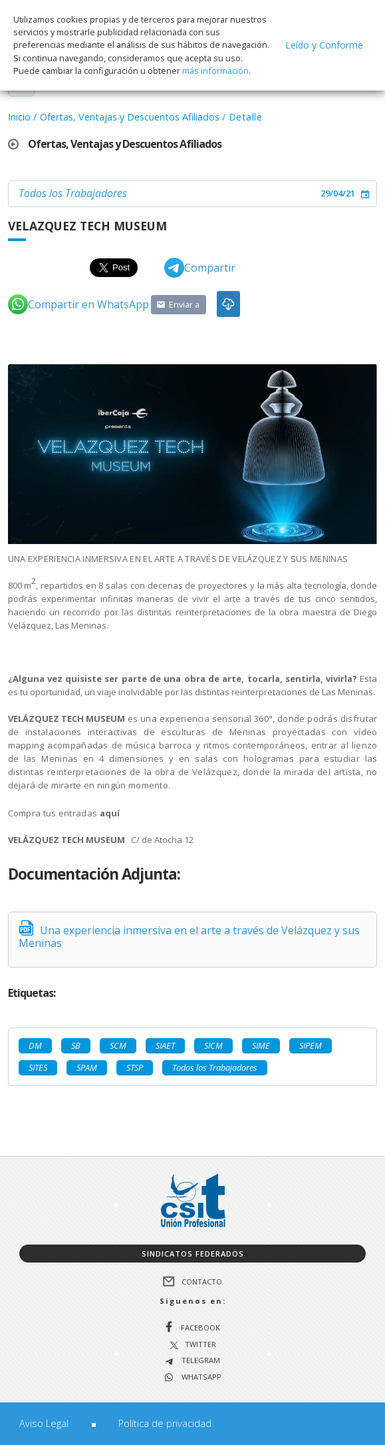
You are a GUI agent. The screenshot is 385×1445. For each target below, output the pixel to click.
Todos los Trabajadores (73, 193)
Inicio (19, 117)
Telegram (200, 1360)
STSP (134, 1067)
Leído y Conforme (324, 45)
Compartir (199, 268)
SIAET (165, 1045)
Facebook (200, 1327)
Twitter (200, 1344)
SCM (118, 1045)
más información (215, 71)
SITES (38, 1067)
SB (75, 1045)
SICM (213, 1045)
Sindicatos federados (193, 1254)
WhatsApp (200, 1377)
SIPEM (310, 1045)
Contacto (202, 1282)
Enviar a (184, 304)
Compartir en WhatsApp (78, 304)
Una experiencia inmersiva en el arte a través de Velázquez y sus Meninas (189, 936)
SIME (261, 1045)
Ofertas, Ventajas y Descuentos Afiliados (129, 117)
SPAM (86, 1067)
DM (35, 1045)
